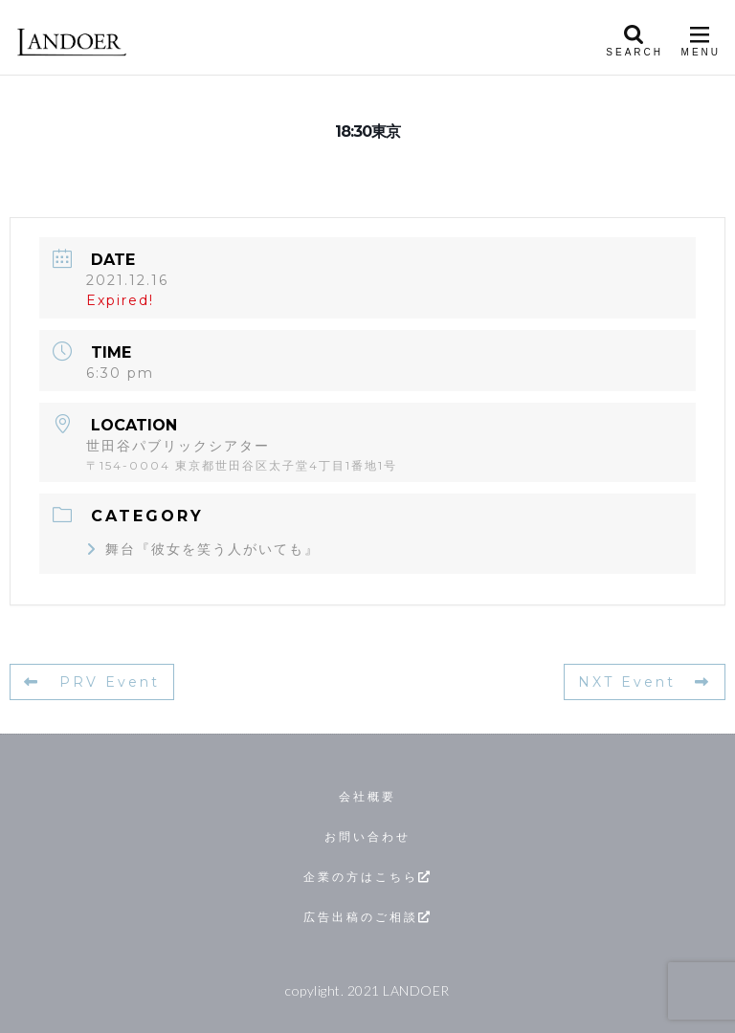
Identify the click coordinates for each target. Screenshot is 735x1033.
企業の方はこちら (368, 876)
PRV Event (92, 682)
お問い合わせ (367, 836)
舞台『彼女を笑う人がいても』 (203, 549)
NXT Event (644, 682)
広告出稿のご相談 (368, 917)
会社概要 (367, 796)
